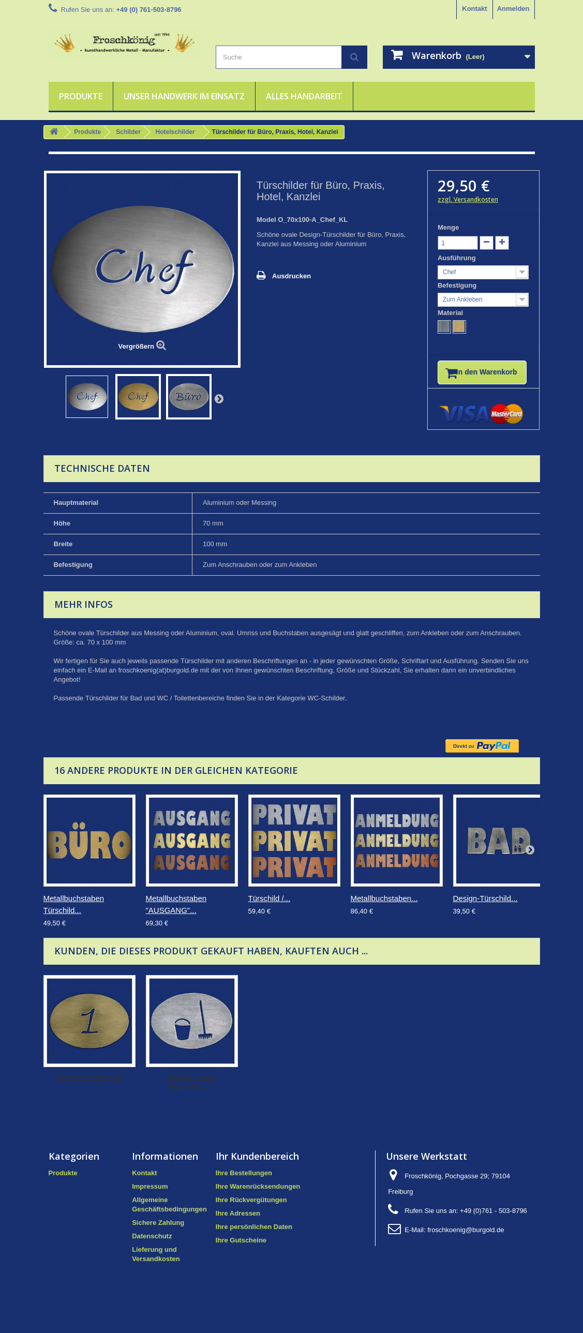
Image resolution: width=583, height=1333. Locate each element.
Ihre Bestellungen (244, 1182)
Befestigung (458, 285)
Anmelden (513, 8)
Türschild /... (269, 907)
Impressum (150, 1195)
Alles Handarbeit (304, 96)
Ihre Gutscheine (241, 1249)
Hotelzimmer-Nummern (191, 1086)
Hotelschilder (175, 132)
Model (266, 219)
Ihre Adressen (238, 1222)
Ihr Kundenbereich (257, 1165)
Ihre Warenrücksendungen (258, 1195)
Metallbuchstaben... (384, 907)
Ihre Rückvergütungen (251, 1208)
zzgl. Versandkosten (468, 199)
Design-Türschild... (485, 907)
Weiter (219, 398)
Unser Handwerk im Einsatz (184, 96)
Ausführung (457, 258)
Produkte (80, 96)
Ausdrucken (291, 276)
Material (451, 313)
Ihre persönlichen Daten (254, 1235)
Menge (448, 227)
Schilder (128, 132)
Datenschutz (152, 1245)
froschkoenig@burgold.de (465, 1238)
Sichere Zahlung (158, 1231)
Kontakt (474, 8)
